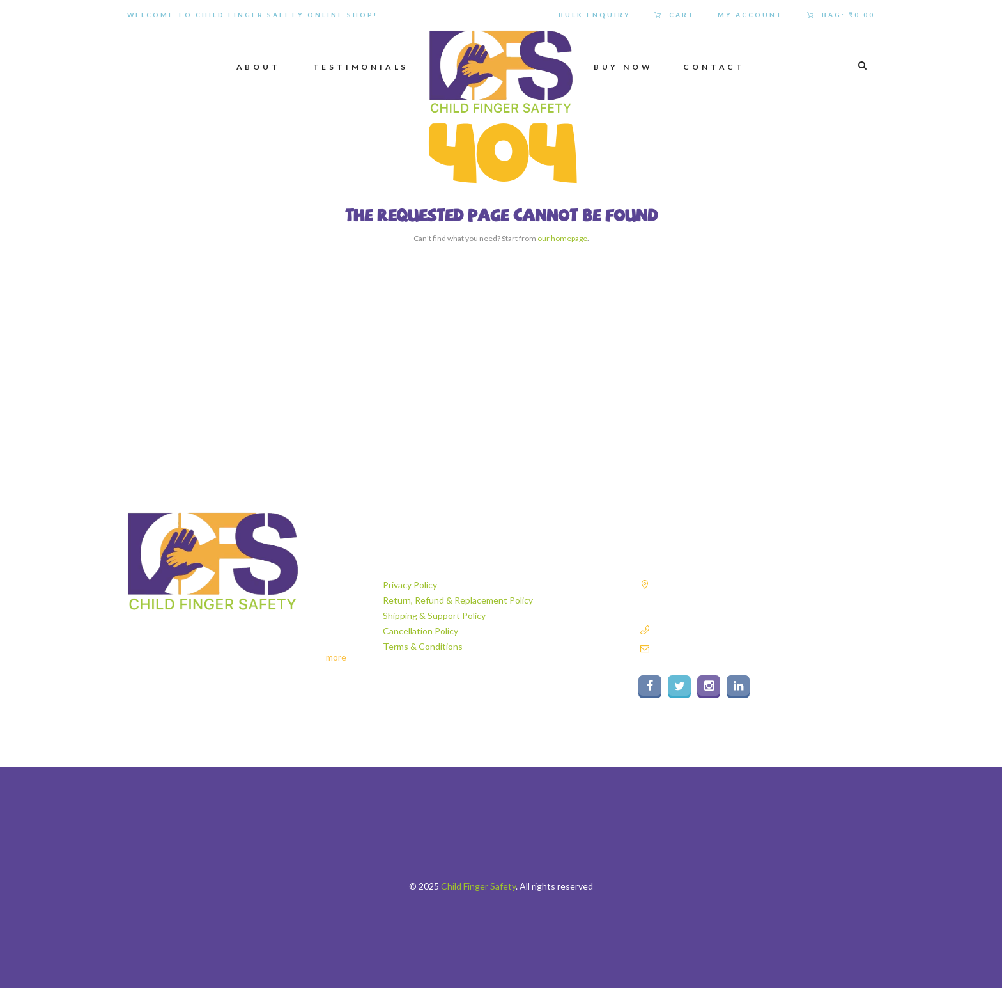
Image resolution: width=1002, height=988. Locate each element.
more (336, 657)
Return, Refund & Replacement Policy (458, 600)
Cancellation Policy (420, 630)
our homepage (562, 238)
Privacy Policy (410, 584)
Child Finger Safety (478, 886)
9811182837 (677, 629)
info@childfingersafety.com (706, 648)
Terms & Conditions (423, 646)
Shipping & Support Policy (434, 615)
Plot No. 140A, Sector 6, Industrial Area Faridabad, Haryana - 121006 (751, 597)
